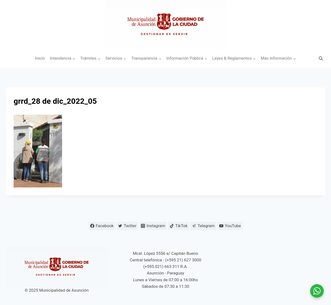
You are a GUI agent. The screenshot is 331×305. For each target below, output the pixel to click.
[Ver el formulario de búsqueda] (320, 58)
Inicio (40, 58)
